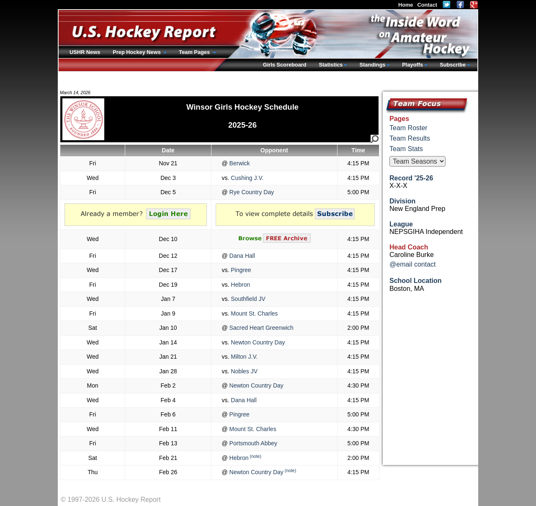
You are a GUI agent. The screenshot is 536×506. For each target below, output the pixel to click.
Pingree (240, 270)
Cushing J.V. (246, 178)
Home (405, 5)
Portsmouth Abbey (252, 443)
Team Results (409, 138)
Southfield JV (247, 298)
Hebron (239, 284)
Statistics (331, 65)
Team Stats (406, 148)
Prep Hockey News (137, 52)
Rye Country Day (251, 192)
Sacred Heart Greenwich (261, 327)
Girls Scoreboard (285, 65)
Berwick (239, 163)
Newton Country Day (257, 342)
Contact (427, 5)
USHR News (85, 52)
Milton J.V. (243, 356)
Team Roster (408, 127)
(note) (255, 456)
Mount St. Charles (253, 313)
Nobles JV (243, 371)
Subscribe (453, 65)
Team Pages (195, 52)
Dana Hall (241, 255)
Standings (372, 65)
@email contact (412, 264)
